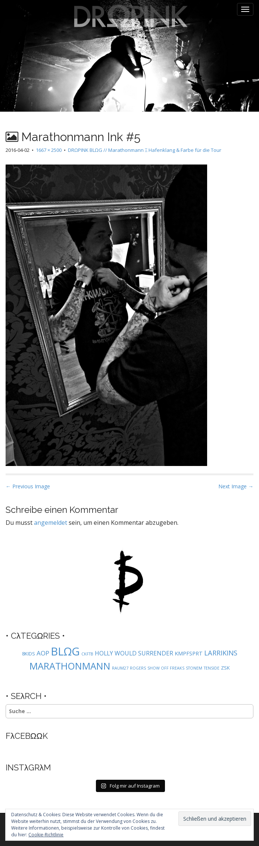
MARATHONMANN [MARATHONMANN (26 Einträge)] (69, 666)
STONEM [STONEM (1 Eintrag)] (194, 668)
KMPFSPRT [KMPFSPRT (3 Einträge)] (189, 653)
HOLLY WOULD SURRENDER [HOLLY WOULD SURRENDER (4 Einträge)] (134, 653)
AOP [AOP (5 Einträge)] (43, 653)
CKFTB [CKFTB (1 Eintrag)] (87, 654)
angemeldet (50, 522)
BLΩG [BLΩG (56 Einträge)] (65, 651)
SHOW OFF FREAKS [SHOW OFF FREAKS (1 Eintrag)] (165, 668)
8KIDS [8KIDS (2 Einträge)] (28, 653)
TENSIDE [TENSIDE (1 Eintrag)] (211, 668)
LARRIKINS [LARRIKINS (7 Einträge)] (220, 652)
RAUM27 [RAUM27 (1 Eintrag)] (120, 668)
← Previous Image (28, 486)
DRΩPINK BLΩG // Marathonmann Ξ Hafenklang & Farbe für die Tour (144, 150)
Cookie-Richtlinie (45, 834)
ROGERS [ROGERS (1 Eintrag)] (138, 668)
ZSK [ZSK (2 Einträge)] (225, 667)
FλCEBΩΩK (27, 736)
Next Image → (235, 486)
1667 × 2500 (49, 150)
